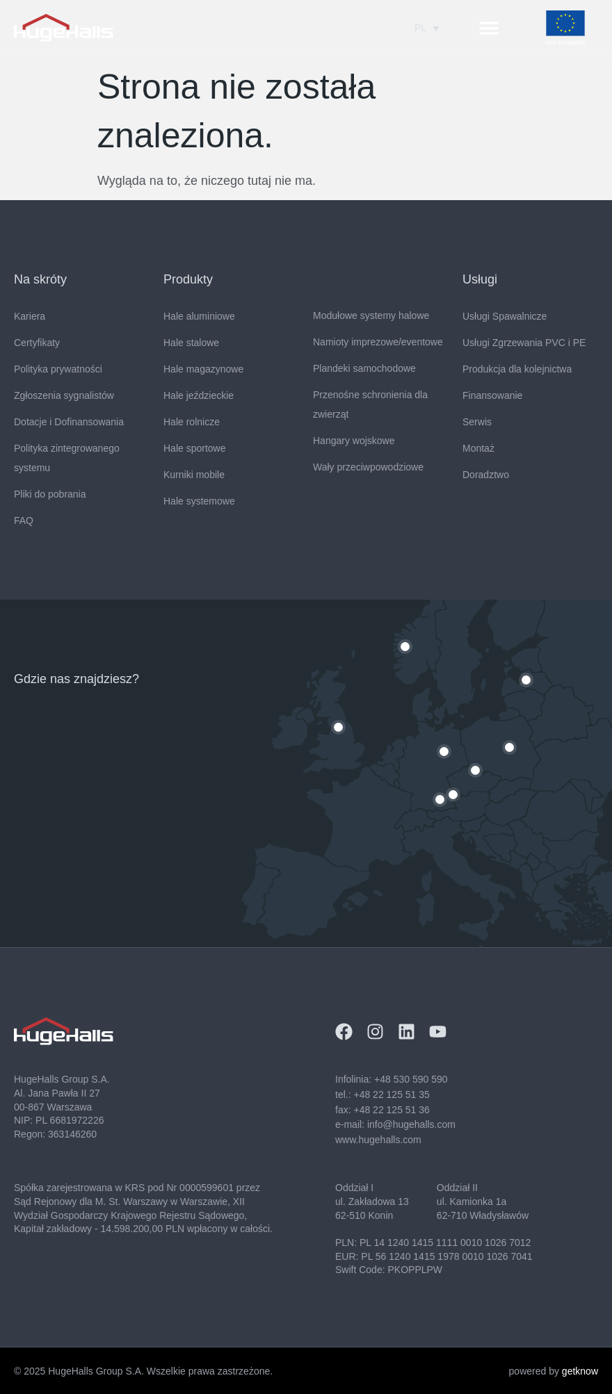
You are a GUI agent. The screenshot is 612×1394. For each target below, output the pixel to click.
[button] (489, 28)
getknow (580, 1371)
